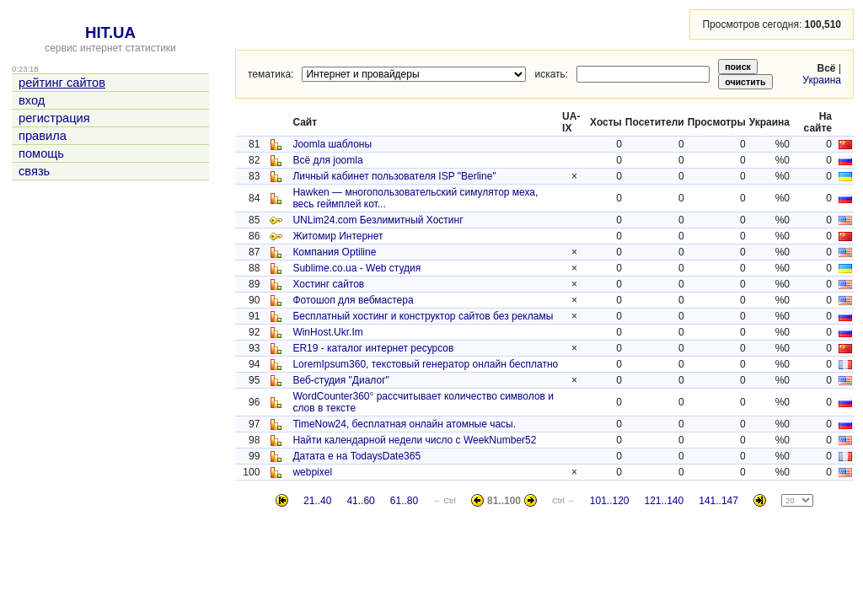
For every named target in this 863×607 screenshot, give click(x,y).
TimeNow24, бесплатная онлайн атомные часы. (404, 424)
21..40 (317, 501)
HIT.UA (110, 32)
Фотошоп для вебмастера (352, 300)
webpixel (312, 472)
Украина (821, 80)
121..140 (664, 501)
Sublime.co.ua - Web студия (356, 268)
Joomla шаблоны (332, 144)
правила (43, 135)
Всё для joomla (327, 160)
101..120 (610, 501)
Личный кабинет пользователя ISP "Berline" (394, 176)
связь (34, 171)
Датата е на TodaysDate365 (356, 456)
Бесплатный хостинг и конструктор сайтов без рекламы (422, 316)
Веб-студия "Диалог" (340, 380)
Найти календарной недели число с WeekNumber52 (414, 440)
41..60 (360, 501)
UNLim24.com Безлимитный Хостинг (377, 220)
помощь (41, 153)
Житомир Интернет (337, 236)
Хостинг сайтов (328, 284)
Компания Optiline (334, 252)
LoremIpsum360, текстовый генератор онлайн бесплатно (425, 364)
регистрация (54, 118)
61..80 (404, 501)
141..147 (718, 501)
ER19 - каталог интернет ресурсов (372, 348)
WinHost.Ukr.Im (327, 332)
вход (32, 100)
